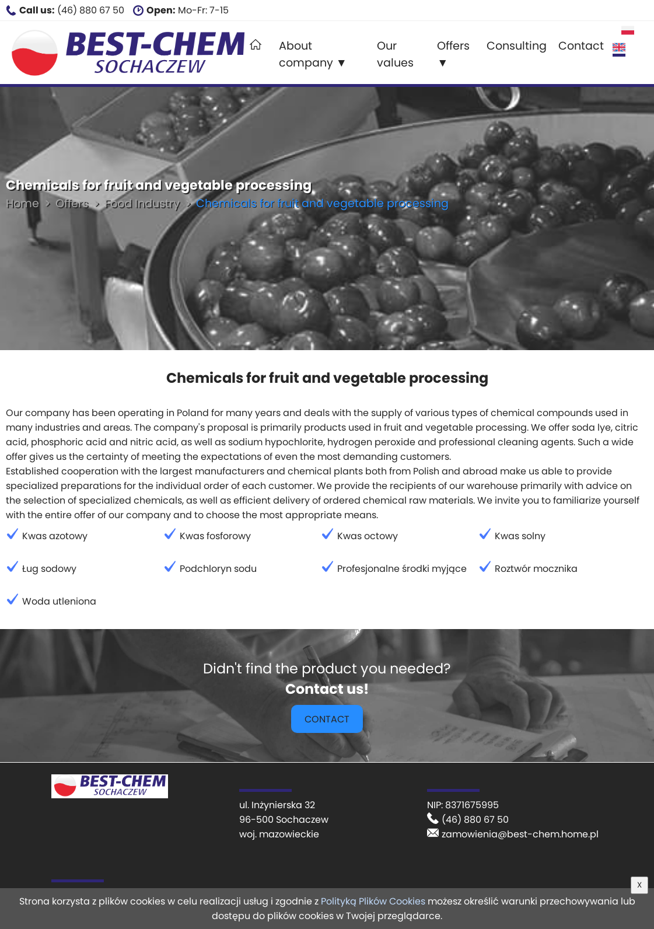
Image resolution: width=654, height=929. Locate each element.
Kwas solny (520, 536)
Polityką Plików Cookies (373, 901)
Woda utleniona (59, 601)
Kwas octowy (367, 536)
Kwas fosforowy (215, 536)
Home (22, 203)
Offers (71, 203)
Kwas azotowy (55, 536)
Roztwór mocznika (536, 568)
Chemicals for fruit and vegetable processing (322, 203)
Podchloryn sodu (218, 568)
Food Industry (142, 203)
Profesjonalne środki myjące (402, 568)
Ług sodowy (49, 568)
